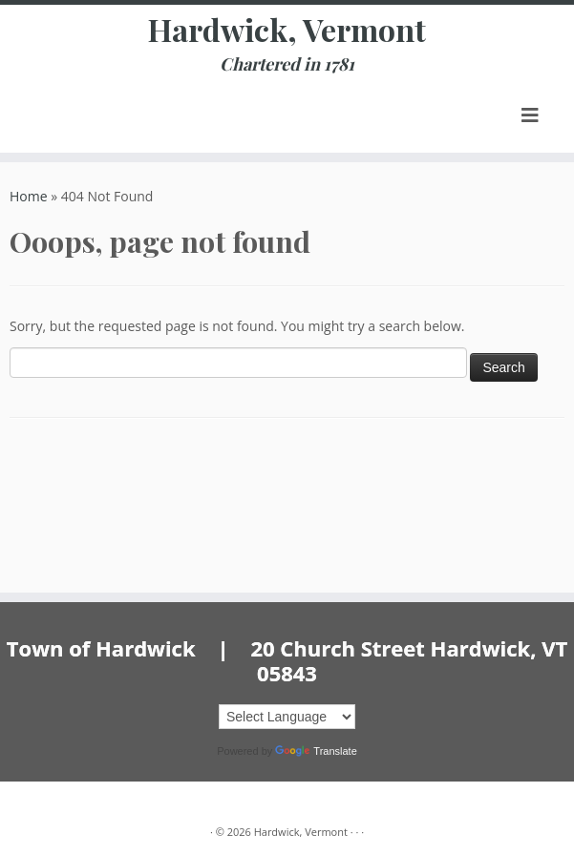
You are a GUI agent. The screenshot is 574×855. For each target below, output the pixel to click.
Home (29, 196)
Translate (315, 751)
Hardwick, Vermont (287, 29)
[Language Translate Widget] (287, 716)
